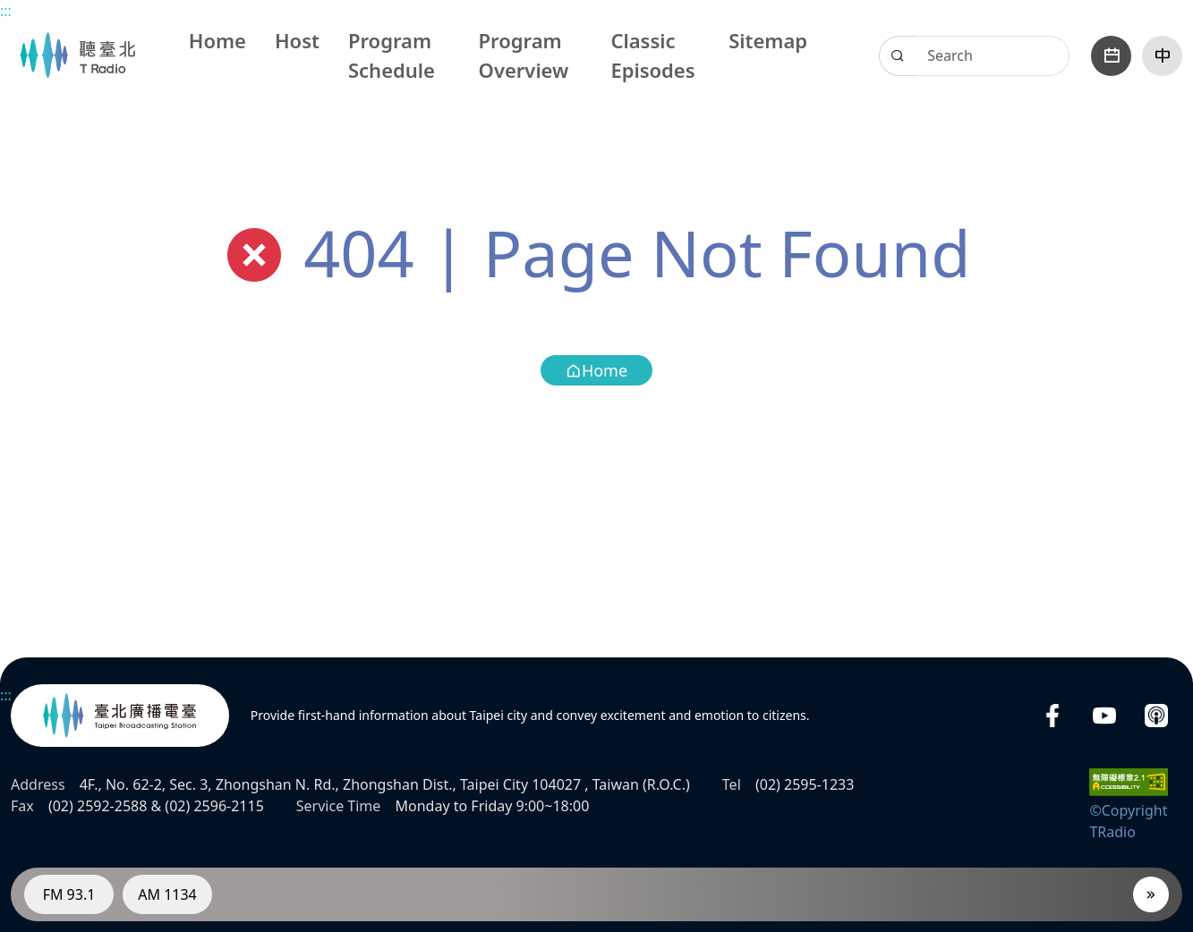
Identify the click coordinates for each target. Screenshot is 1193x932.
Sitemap (768, 40)
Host (297, 40)
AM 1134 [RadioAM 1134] (167, 894)
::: (6, 11)
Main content (9, 9)
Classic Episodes (652, 55)
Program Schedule (391, 55)
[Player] (1151, 894)
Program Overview (524, 55)
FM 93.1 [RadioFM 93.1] (69, 894)
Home (217, 40)
